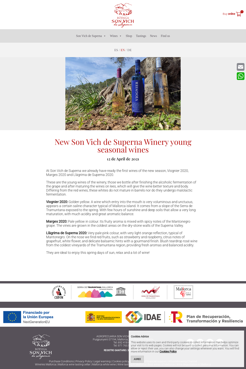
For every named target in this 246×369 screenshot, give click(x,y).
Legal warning (102, 361)
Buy (229, 13)
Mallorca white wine (104, 364)
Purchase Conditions (61, 361)
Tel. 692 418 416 (123, 342)
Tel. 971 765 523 (123, 345)
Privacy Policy (84, 361)
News (153, 35)
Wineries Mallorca (45, 364)
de (129, 50)
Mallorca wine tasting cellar (74, 364)
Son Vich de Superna (91, 36)
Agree (137, 359)
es (116, 50)
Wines (116, 36)
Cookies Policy (168, 351)
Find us (165, 35)
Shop (129, 35)
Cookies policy (120, 361)
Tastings (141, 35)
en (123, 50)
